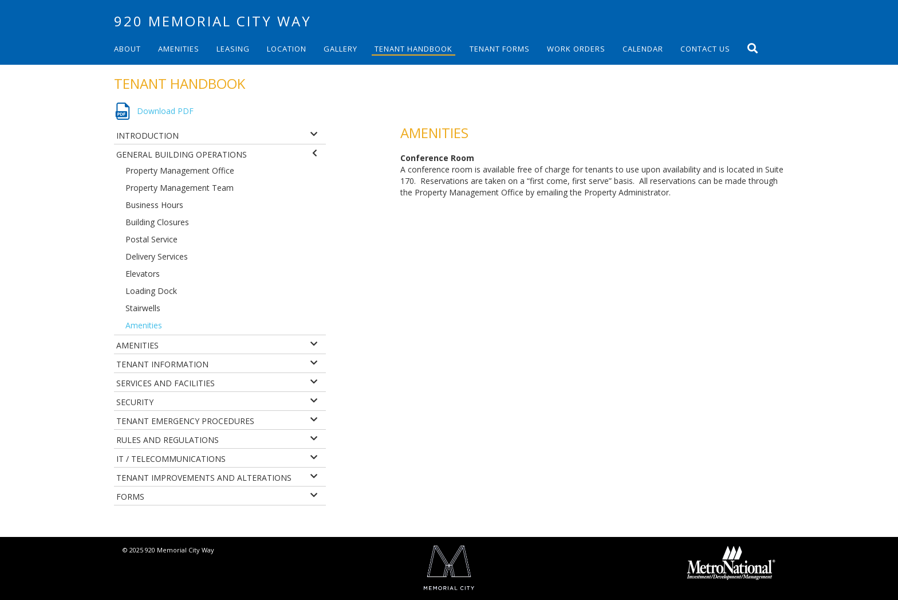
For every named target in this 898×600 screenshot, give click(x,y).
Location (286, 49)
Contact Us (705, 49)
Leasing (233, 49)
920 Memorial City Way (213, 20)
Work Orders (576, 49)
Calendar (643, 49)
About (127, 49)
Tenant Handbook (413, 49)
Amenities (178, 49)
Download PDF (165, 110)
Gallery (340, 49)
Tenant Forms (500, 49)
